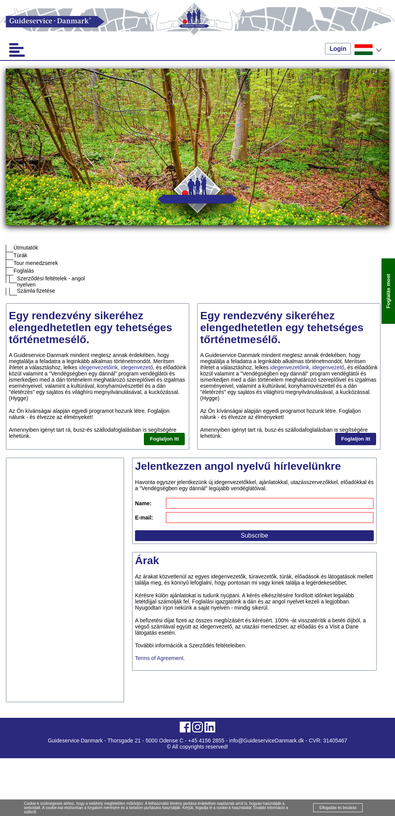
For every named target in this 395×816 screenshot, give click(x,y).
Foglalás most (388, 291)
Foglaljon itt (164, 439)
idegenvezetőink (98, 367)
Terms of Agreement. (160, 658)
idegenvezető (137, 367)
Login (337, 48)
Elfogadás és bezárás (337, 808)
